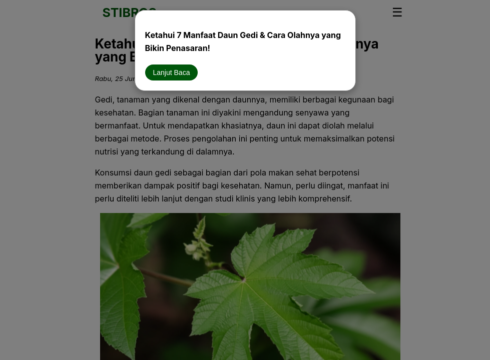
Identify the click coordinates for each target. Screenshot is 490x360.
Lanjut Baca (171, 72)
